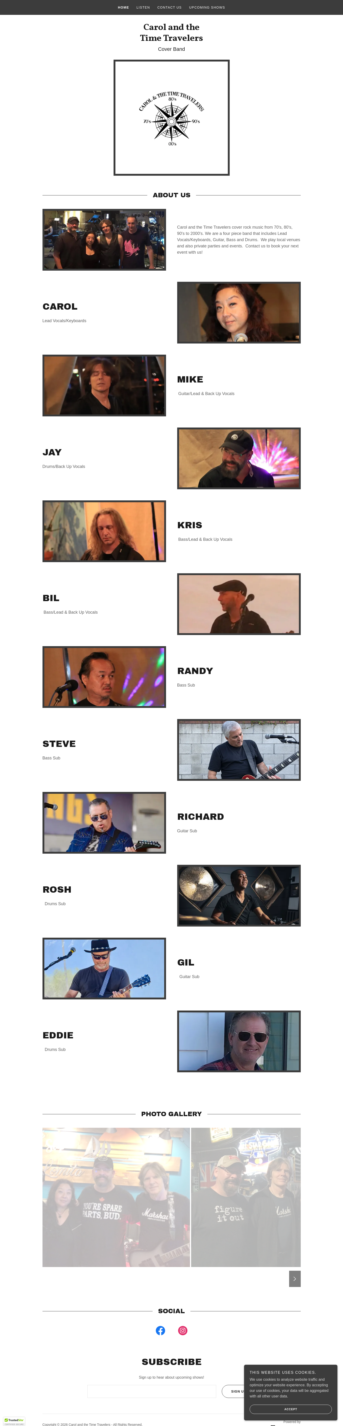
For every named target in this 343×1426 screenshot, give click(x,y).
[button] (14, 1421)
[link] (171, 40)
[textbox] (151, 1391)
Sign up (234, 1391)
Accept (273, 1409)
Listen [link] (143, 7)
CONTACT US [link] (169, 7)
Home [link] (123, 7)
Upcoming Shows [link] (207, 7)
